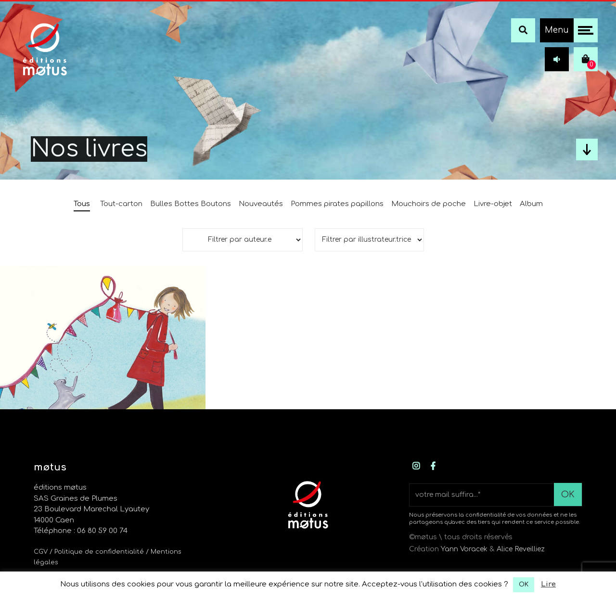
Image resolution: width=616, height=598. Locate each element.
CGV (41, 551)
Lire (548, 584)
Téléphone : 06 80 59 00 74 (81, 531)
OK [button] (523, 584)
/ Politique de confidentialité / (100, 551)
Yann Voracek (464, 549)
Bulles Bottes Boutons (190, 204)
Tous (82, 204)
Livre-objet (493, 204)
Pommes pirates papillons (337, 204)
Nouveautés (261, 204)
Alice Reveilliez (521, 549)
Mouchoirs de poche (428, 204)
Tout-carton (121, 204)
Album (531, 204)
